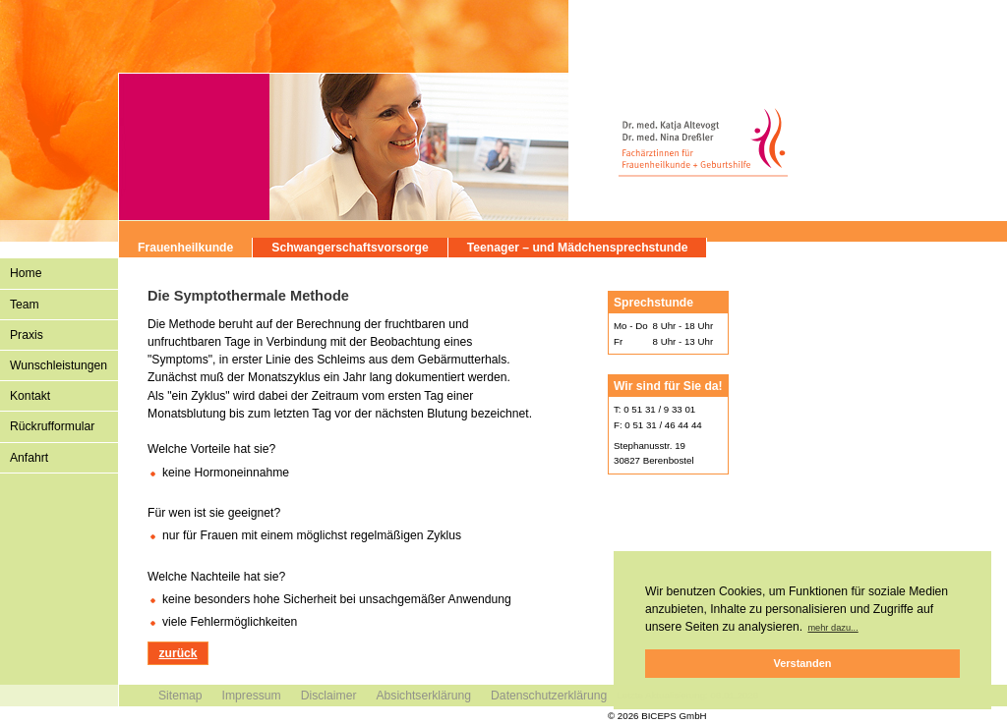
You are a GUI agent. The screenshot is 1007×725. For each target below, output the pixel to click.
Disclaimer (329, 695)
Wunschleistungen (58, 365)
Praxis (26, 335)
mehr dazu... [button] (832, 628)
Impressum (251, 695)
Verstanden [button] (803, 663)
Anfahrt (29, 458)
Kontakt (30, 396)
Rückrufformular (52, 426)
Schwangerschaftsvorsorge (349, 247)
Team (24, 304)
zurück (177, 653)
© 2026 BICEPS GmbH (657, 715)
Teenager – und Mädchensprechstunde (577, 247)
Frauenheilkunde (185, 247)
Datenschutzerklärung (549, 695)
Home (25, 273)
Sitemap (180, 695)
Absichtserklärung (423, 695)
